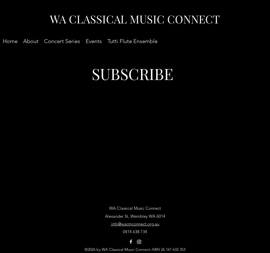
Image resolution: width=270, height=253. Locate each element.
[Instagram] (139, 241)
